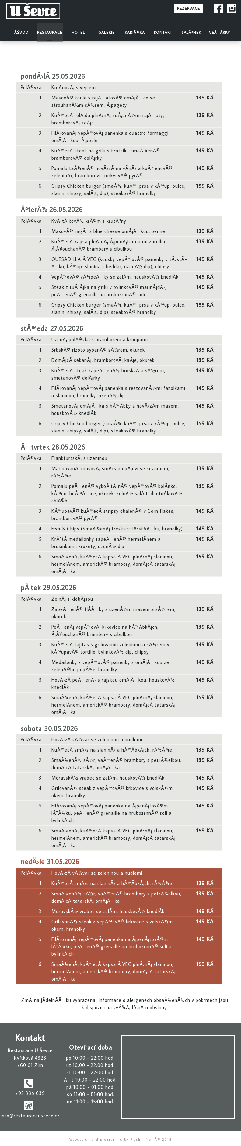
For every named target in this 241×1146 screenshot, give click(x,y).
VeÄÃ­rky (219, 32)
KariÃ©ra (135, 32)
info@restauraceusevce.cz (30, 1116)
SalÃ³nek (191, 32)
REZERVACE (188, 8)
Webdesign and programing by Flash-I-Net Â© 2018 (120, 1139)
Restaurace (49, 32)
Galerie (106, 32)
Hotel (78, 32)
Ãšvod (21, 32)
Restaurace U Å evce (42, 11)
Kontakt (163, 32)
